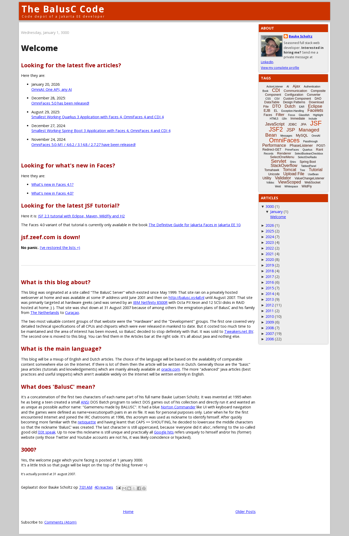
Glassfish (304, 115)
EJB (267, 110)
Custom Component (297, 98)
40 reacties (103, 487)
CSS (268, 98)
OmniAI (316, 135)
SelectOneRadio (307, 157)
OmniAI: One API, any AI (51, 89)
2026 (270, 225)
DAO (318, 98)
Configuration (294, 95)
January (276, 211)
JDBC (292, 124)
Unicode (274, 174)
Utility (266, 178)
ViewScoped (289, 182)
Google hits (164, 432)
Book (265, 91)
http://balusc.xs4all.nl (186, 297)
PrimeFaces (292, 149)
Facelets (315, 110)
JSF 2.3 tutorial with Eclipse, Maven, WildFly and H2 (81, 216)
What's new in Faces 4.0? (52, 193)
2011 (270, 310)
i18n (284, 118)
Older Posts (245, 511)
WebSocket (312, 182)
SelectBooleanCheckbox (309, 153)
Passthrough (310, 141)
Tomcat (289, 169)
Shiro (293, 161)
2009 (270, 322)
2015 (270, 287)
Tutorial (316, 169)
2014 (270, 293)
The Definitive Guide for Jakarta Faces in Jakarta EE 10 (194, 224)
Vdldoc (270, 182)
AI (288, 86)
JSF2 (276, 129)
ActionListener (275, 86)
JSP (291, 130)
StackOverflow (284, 165)
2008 (270, 327)
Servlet (278, 161)
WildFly (307, 186)
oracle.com (170, 369)
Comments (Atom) (60, 522)
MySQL (302, 135)
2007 (270, 333)
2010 (270, 316)
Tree (302, 170)
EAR (301, 106)
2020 (270, 259)
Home (128, 511)
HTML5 (274, 118)
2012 (270, 305)
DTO (276, 106)
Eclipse (315, 106)
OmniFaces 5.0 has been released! (60, 103)
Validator (283, 178)
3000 (270, 206)
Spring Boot (307, 162)
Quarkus (307, 149)
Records (268, 153)
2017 (270, 276)
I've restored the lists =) (60, 247)
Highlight (318, 115)
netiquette (87, 422)
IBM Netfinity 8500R (150, 302)
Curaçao (72, 312)
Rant (319, 149)
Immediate (297, 118)
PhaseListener (301, 145)
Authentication (312, 86)
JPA (303, 124)
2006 (270, 338)
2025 (270, 231)
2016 (270, 282)
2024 (270, 236)
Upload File (293, 174)
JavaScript (275, 124)
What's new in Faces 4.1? (52, 184)
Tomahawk (271, 170)
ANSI (85, 402)
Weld (278, 186)
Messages (286, 135)
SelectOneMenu (282, 157)
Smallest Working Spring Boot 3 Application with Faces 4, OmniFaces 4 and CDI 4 (100, 130)
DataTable (272, 102)
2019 (270, 265)
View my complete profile (280, 67)
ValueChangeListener (309, 178)
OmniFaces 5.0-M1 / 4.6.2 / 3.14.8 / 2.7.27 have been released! (83, 144)
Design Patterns (294, 102)
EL (276, 111)
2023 (270, 242)
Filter (280, 114)
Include (313, 118)
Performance (274, 145)
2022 (270, 248)
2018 (270, 270)
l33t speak (46, 432)
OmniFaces (284, 140)
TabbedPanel (308, 166)
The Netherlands (44, 312)
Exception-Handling (292, 110)
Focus (291, 115)
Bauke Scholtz (300, 36)
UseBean (313, 174)
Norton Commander (178, 407)
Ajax (296, 86)
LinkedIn (267, 62)
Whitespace (291, 186)
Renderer (284, 153)
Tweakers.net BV (238, 331)
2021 (270, 253)
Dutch (290, 106)
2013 (270, 299)
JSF (316, 123)
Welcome (39, 48)
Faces (268, 115)
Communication (295, 91)
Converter (313, 95)
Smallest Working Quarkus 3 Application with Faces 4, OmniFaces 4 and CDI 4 (97, 116)
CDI (276, 90)
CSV (277, 98)
